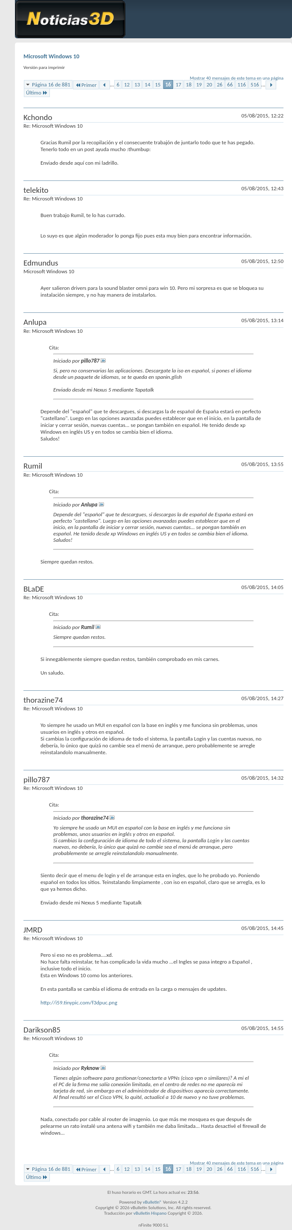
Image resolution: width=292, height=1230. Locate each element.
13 (137, 84)
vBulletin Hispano (150, 1213)
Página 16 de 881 (51, 84)
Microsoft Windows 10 (51, 56)
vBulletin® (152, 1202)
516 (255, 84)
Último (37, 92)
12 (127, 84)
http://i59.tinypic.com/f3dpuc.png (78, 1002)
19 (199, 84)
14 (147, 84)
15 (158, 84)
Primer (86, 85)
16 (168, 84)
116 (241, 84)
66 (230, 84)
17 (178, 84)
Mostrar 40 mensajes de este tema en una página (236, 78)
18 (188, 84)
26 (220, 84)
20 (209, 84)
